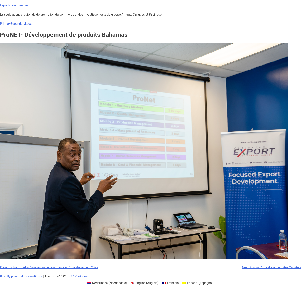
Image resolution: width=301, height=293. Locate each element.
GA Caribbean (79, 276)
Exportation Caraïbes (14, 5)
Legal (28, 23)
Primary (5, 23)
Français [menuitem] (173, 283)
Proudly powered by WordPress (21, 276)
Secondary (18, 23)
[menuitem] (107, 283)
